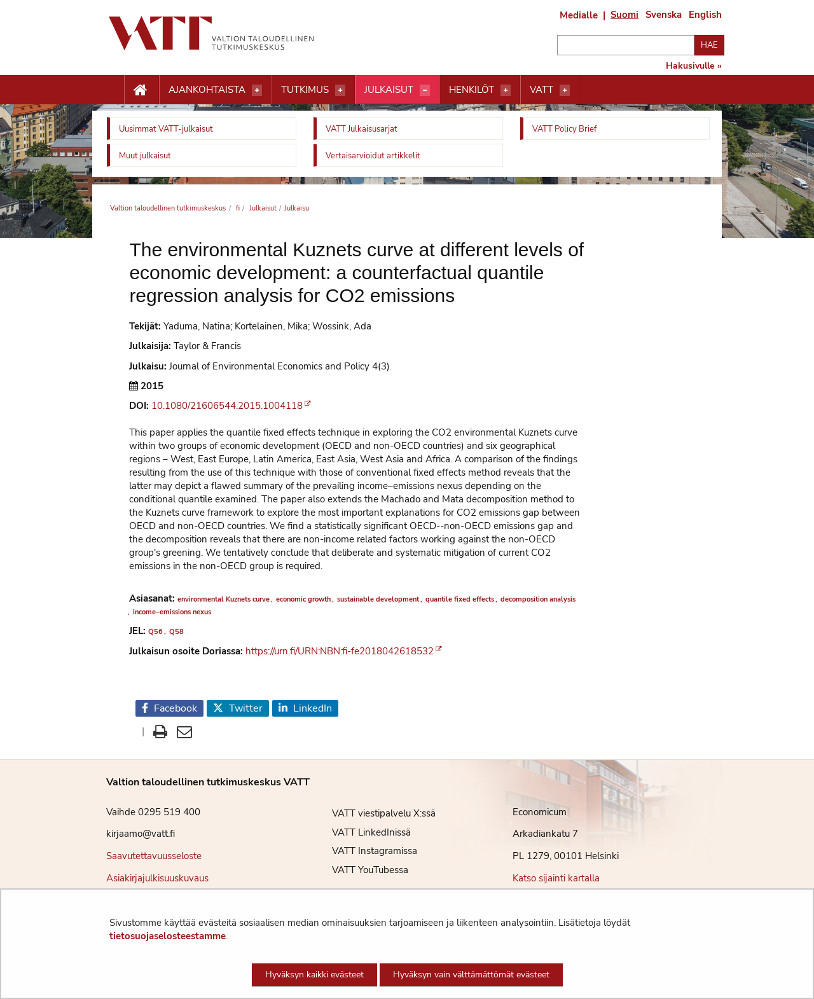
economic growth (303, 599)
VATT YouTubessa (360, 870)
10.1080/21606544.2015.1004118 (227, 405)
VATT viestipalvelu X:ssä (374, 813)
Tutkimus (305, 89)
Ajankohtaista (207, 89)
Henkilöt (471, 89)
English (705, 14)
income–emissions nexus (172, 612)
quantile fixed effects (459, 599)
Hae (709, 45)
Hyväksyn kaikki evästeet (314, 974)
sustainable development (378, 599)
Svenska (663, 14)
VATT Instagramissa (365, 850)
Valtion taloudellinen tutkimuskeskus (168, 208)
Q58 (176, 631)
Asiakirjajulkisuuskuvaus (157, 878)
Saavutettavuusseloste (154, 856)
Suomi (624, 14)
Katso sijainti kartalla (556, 878)
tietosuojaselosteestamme (167, 936)
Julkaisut (388, 89)
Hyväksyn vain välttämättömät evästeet (471, 974)
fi (237, 208)
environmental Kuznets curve (223, 599)
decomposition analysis (538, 599)
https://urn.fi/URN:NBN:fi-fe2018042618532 (339, 651)
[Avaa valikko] (257, 90)
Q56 (155, 631)
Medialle (579, 15)
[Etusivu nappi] (141, 90)
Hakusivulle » (694, 66)
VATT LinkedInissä (362, 832)
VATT (541, 89)
